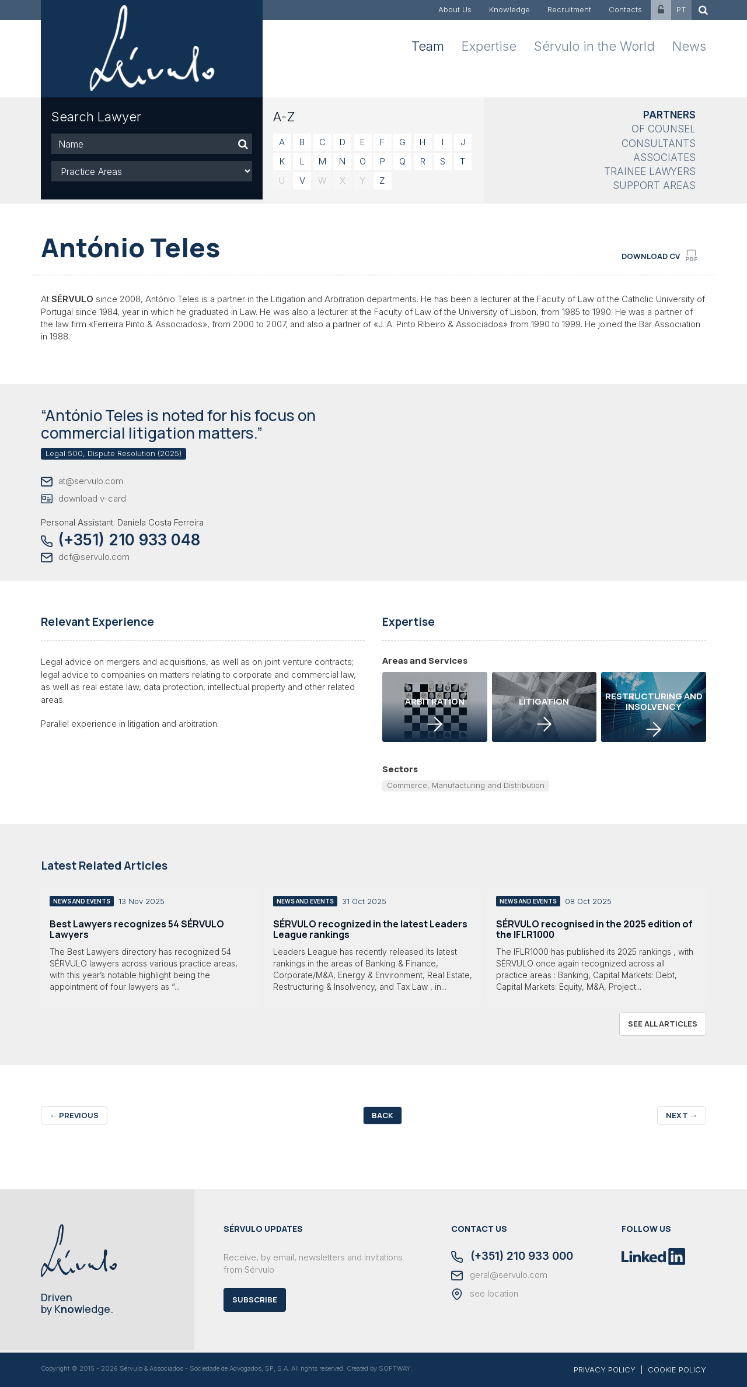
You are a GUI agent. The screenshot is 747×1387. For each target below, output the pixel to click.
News (689, 46)
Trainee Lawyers (650, 171)
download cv (659, 255)
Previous (74, 1115)
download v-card (83, 499)
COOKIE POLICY (677, 1369)
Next (681, 1115)
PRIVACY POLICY (605, 1369)
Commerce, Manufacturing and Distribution (465, 785)
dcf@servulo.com (85, 557)
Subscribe (254, 1299)
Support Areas (654, 185)
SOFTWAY (394, 1368)
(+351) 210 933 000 (512, 1257)
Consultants (659, 143)
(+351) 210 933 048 (120, 540)
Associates (664, 157)
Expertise (489, 46)
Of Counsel (663, 129)
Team (427, 46)
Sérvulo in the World (594, 46)
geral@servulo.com (499, 1275)
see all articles (662, 1023)
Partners (669, 115)
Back (382, 1115)
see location (484, 1294)
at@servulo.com (82, 481)
